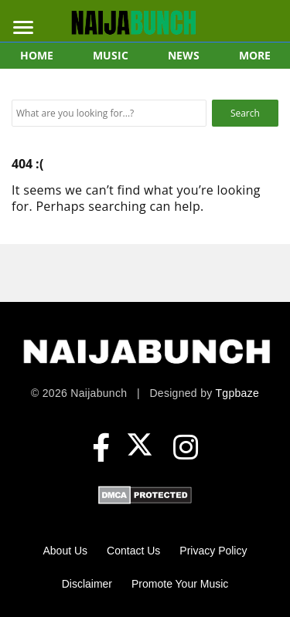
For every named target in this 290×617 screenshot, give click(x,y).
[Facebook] (101, 448)
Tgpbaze (237, 393)
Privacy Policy (213, 550)
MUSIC (110, 55)
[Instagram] (185, 448)
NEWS (184, 55)
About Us (65, 550)
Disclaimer (87, 584)
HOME (36, 55)
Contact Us (133, 550)
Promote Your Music (179, 584)
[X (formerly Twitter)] (143, 448)
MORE (255, 55)
